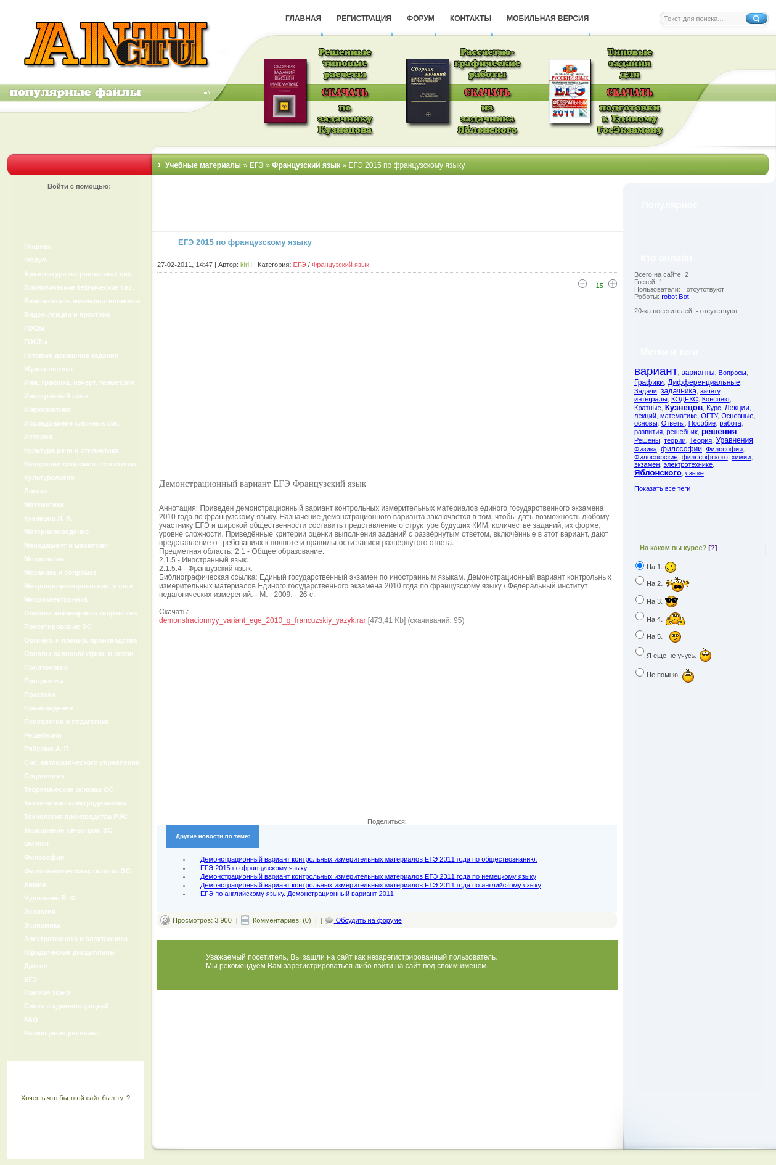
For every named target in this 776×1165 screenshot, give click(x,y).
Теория (701, 440)
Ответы (673, 423)
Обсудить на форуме (363, 920)
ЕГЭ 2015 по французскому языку (253, 867)
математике (678, 415)
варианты (697, 372)
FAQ (31, 1019)
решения (719, 431)
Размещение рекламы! (62, 1033)
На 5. (667, 636)
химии (741, 457)
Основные (737, 415)
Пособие (702, 423)
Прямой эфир (47, 992)
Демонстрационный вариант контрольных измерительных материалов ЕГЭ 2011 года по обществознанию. (368, 859)
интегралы (651, 399)
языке (694, 473)
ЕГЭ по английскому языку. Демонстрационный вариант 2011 (297, 893)
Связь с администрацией (66, 1006)
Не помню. (673, 674)
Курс (713, 407)
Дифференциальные (704, 382)
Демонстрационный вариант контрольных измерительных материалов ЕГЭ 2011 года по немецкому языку (368, 876)
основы (646, 423)
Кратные (647, 407)
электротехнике (688, 464)
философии (681, 449)
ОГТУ (709, 415)
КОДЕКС (684, 399)
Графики (649, 382)
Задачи (645, 391)
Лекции (737, 407)
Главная (38, 246)
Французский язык (340, 264)
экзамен (647, 464)
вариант (655, 370)
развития (648, 431)
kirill (246, 264)
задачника (678, 391)
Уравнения (734, 440)
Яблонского (658, 472)
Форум (35, 259)
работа (730, 423)
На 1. (662, 566)
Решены (647, 440)
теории (675, 440)
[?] (712, 547)
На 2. (669, 583)
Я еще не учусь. (679, 655)
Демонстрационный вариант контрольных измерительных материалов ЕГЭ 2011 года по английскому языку (370, 885)
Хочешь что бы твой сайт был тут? (75, 1097)
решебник (681, 431)
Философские (656, 457)
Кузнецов (684, 407)
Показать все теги (662, 488)
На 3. (666, 601)
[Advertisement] (387, 382)
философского (705, 457)
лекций (645, 415)
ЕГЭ (299, 264)
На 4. (666, 619)
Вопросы (732, 372)
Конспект (716, 399)
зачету (710, 391)
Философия (724, 449)
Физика (645, 449)
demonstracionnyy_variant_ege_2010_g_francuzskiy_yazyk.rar (262, 620)
